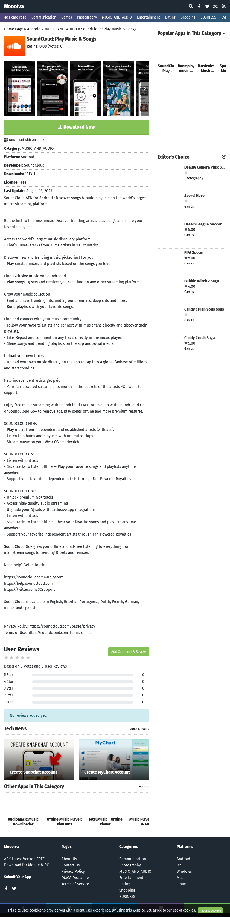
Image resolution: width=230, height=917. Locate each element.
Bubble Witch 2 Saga (201, 281)
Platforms (185, 846)
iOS (179, 865)
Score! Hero (194, 196)
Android (33, 29)
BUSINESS (208, 17)
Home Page (15, 17)
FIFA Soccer (194, 253)
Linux (181, 883)
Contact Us (71, 865)
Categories (128, 846)
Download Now (76, 127)
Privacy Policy (73, 871)
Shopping (188, 17)
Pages (67, 846)
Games (66, 17)
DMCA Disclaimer (76, 877)
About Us (69, 858)
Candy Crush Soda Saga (204, 309)
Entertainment (148, 17)
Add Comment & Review (128, 651)
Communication (43, 17)
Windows (184, 871)
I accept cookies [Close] (210, 913)
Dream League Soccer (203, 224)
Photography (87, 17)
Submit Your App (17, 877)
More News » (139, 729)
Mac (180, 877)
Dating (170, 17)
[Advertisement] (192, 116)
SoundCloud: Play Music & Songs (108, 29)
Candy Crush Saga (199, 338)
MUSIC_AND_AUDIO (117, 17)
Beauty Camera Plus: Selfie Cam (205, 167)
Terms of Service (75, 883)
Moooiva (14, 6)
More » (144, 787)
